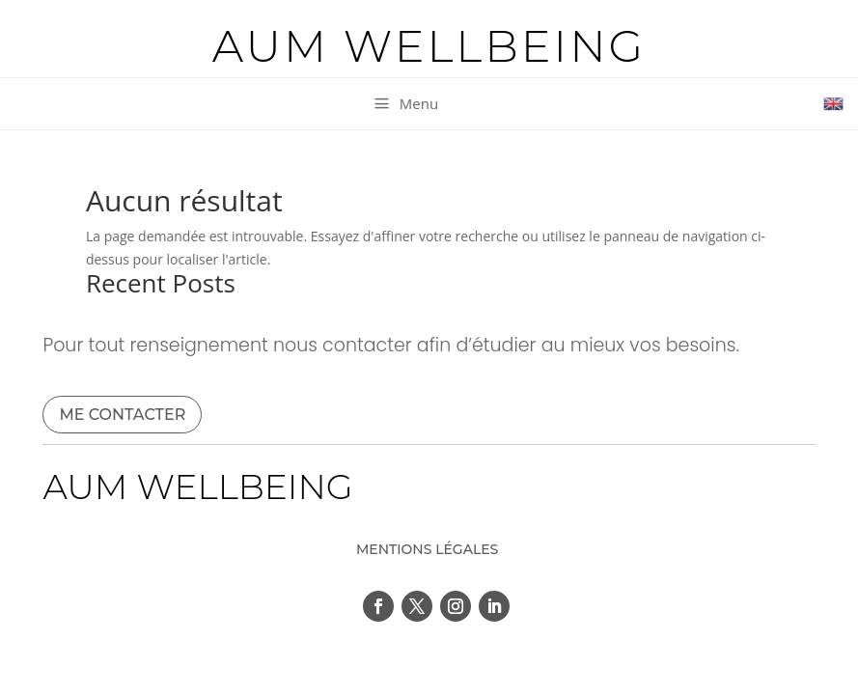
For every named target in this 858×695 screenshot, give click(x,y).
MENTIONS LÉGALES (427, 549)
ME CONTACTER (122, 414)
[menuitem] (404, 103)
